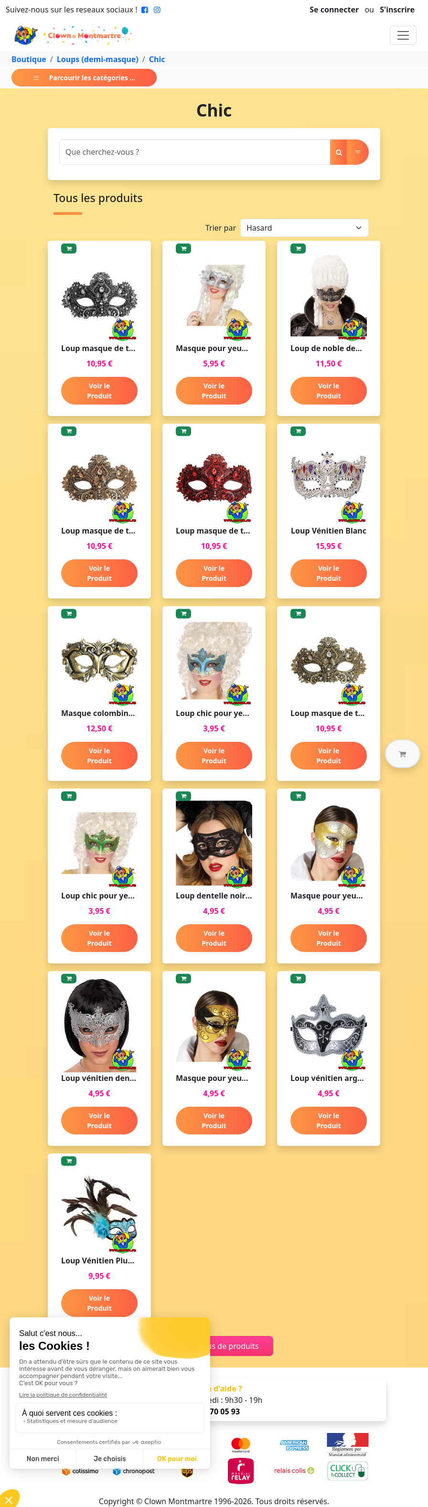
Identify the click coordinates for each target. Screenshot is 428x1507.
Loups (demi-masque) (98, 59)
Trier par (220, 228)
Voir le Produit (99, 390)
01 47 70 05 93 (214, 1411)
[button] (402, 753)
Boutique (28, 59)
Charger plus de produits (214, 1346)
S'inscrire (397, 9)
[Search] (195, 152)
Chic (157, 59)
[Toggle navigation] (403, 35)
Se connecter (334, 9)
